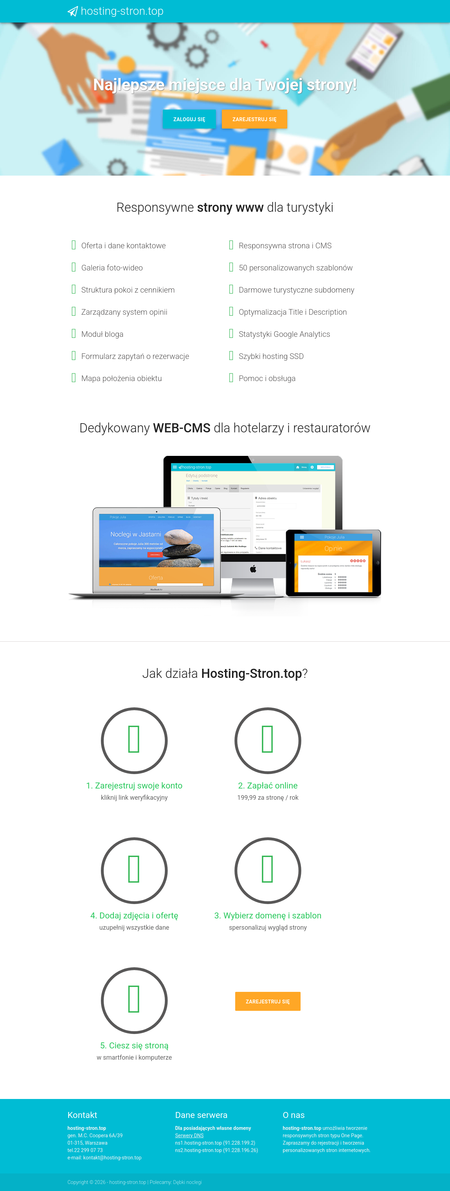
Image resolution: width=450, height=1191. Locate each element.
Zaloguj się (189, 119)
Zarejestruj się (254, 119)
